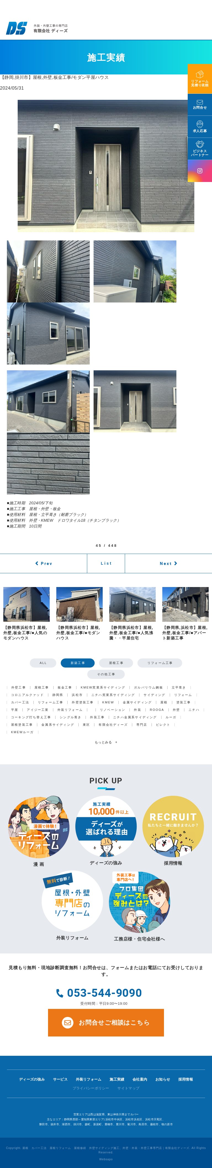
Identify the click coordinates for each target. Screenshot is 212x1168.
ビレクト (163, 724)
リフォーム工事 (160, 663)
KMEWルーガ (22, 732)
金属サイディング (137, 702)
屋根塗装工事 (22, 724)
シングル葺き (70, 717)
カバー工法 (20, 702)
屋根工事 (116, 663)
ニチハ (194, 709)
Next (166, 563)
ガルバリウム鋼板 (148, 687)
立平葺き (179, 687)
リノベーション (112, 709)
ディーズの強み (32, 1079)
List (106, 563)
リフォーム (183, 694)
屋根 (164, 702)
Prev (47, 563)
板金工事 (65, 687)
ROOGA (157, 709)
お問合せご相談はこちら (106, 1022)
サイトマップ (128, 1088)
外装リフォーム (70, 709)
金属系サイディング (57, 724)
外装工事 (97, 717)
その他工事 (106, 674)
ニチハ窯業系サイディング (113, 694)
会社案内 (139, 1079)
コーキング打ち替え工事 (31, 717)
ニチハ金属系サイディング (135, 717)
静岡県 (57, 694)
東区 (86, 724)
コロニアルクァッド (27, 694)
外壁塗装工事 (83, 702)
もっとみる (106, 742)
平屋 (14, 709)
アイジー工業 (38, 709)
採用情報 (185, 1079)
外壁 (176, 709)
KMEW (108, 702)
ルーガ (171, 717)
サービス (60, 1079)
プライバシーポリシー (91, 1088)
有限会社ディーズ (113, 724)
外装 (137, 709)
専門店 (141, 724)
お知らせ (162, 1079)
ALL (43, 663)
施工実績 (117, 1079)
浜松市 (77, 694)
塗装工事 (183, 702)
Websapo (106, 1159)
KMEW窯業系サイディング (103, 687)
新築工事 (78, 663)
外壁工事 (18, 687)
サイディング (154, 694)
